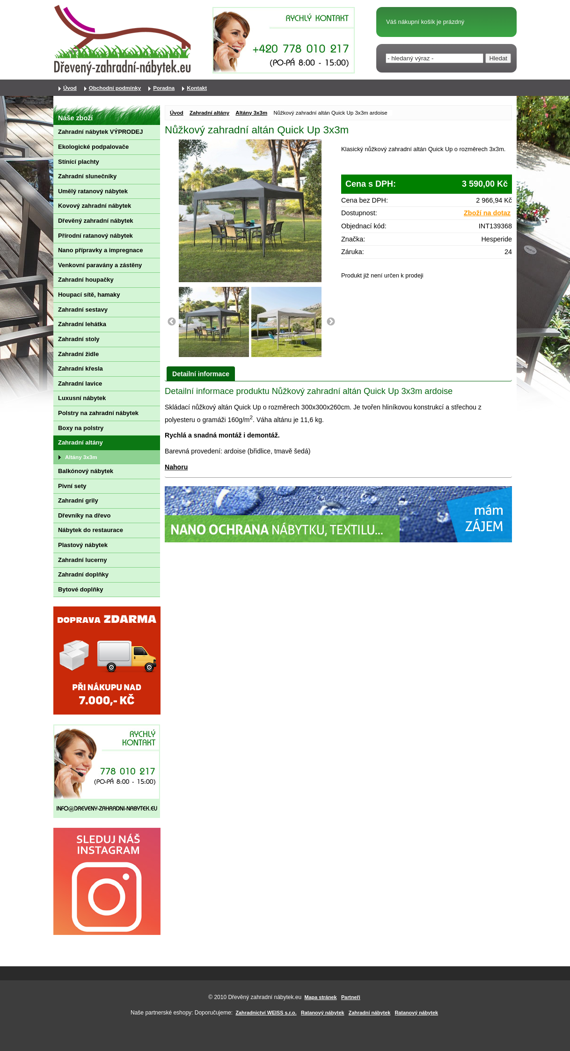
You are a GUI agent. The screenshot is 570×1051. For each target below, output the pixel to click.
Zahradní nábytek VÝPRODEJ (100, 131)
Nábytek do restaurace (90, 529)
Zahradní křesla (80, 368)
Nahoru (176, 467)
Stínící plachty (78, 161)
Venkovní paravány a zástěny (100, 265)
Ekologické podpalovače (93, 146)
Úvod (176, 113)
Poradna (164, 88)
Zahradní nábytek (369, 1012)
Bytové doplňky (80, 589)
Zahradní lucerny (82, 559)
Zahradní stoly (79, 339)
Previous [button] (171, 322)
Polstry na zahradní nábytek (98, 412)
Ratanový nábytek (322, 1012)
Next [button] (331, 322)
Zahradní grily (78, 500)
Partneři (350, 997)
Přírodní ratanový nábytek (95, 235)
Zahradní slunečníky (87, 176)
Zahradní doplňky (83, 574)
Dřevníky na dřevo (84, 515)
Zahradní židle (78, 354)
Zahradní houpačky (86, 279)
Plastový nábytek (83, 544)
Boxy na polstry (80, 427)
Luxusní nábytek (82, 397)
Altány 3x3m (251, 113)
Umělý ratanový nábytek (93, 191)
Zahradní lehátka (82, 324)
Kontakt (197, 88)
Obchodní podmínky (115, 88)
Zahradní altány (209, 113)
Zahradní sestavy (83, 309)
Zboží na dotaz (487, 213)
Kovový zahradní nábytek (94, 205)
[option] (215, 322)
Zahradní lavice (80, 383)
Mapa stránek (321, 997)
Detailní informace (200, 374)
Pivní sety (72, 485)
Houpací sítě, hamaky (89, 294)
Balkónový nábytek (85, 470)
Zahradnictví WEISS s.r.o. (266, 1012)
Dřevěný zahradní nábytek (95, 220)
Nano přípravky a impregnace (100, 250)
